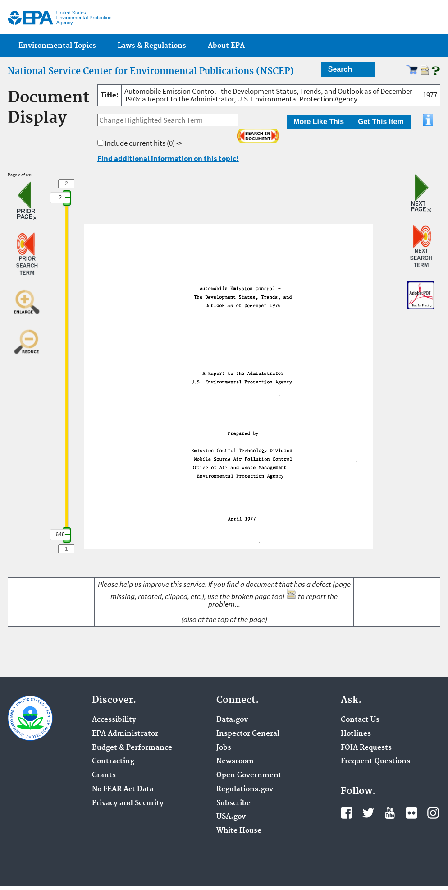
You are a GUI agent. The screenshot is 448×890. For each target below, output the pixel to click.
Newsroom (235, 761)
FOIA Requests (366, 748)
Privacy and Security (128, 803)
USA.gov (231, 817)
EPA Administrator (125, 734)
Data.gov (232, 720)
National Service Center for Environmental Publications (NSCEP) (151, 71)
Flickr (411, 813)
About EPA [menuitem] (226, 46)
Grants (104, 775)
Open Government (249, 775)
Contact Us (360, 720)
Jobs (223, 748)
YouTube (390, 813)
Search (340, 69)
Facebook (346, 813)
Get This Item (380, 121)
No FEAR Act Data (123, 789)
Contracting (113, 761)
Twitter (368, 813)
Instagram (433, 813)
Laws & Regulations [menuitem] (152, 46)
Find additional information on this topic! (168, 158)
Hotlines (356, 734)
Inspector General (247, 734)
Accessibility (114, 720)
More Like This (318, 121)
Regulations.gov (244, 789)
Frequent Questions (375, 761)
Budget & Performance (132, 748)
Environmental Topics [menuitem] (57, 46)
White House (238, 831)
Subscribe (233, 803)
